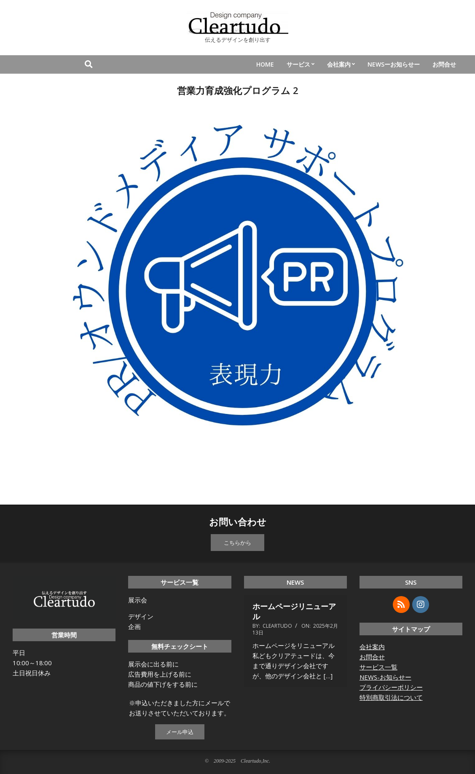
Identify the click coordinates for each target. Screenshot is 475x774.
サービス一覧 (378, 667)
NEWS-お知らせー (385, 677)
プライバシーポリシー (391, 687)
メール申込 (179, 732)
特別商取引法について (391, 697)
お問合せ (372, 657)
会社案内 (372, 646)
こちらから (237, 542)
